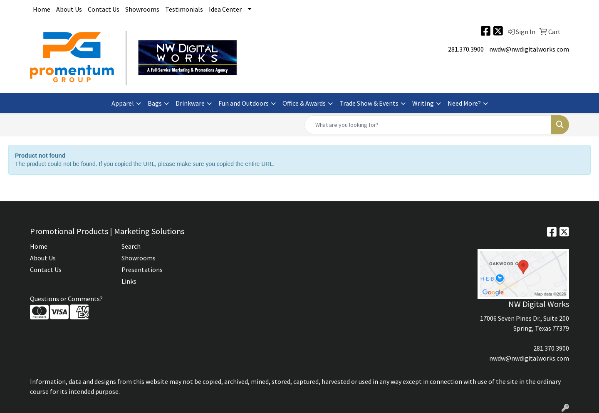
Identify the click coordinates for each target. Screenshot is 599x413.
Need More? (464, 103)
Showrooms (142, 9)
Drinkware (190, 103)
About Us (69, 9)
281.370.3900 (466, 49)
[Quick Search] (428, 124)
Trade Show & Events (369, 103)
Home (41, 9)
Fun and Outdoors (243, 103)
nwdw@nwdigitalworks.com (529, 49)
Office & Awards (304, 103)
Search (131, 246)
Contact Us (103, 9)
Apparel (122, 103)
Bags (155, 103)
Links (128, 281)
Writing (423, 103)
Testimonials (184, 9)
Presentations (142, 269)
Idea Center (225, 9)
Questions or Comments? (66, 298)
